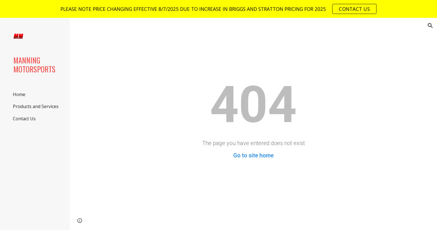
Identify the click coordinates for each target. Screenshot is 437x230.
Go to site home (253, 155)
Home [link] (19, 94)
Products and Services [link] (36, 106)
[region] (218, 9)
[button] (430, 25)
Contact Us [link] (24, 119)
